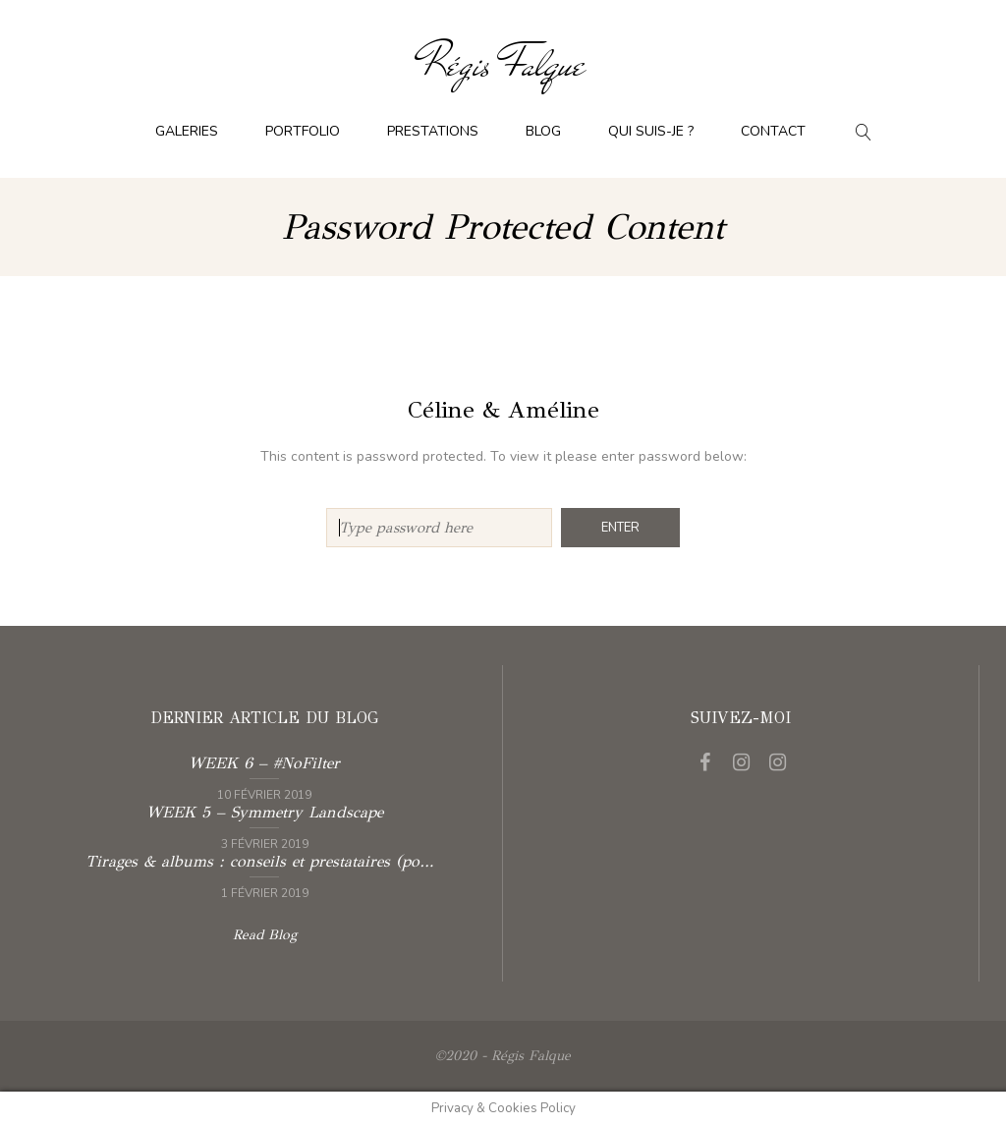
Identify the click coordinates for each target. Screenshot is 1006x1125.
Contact (773, 131)
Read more (263, 776)
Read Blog (265, 935)
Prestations (432, 131)
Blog (543, 131)
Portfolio (302, 131)
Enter (620, 527)
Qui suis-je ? (651, 131)
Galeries (186, 131)
